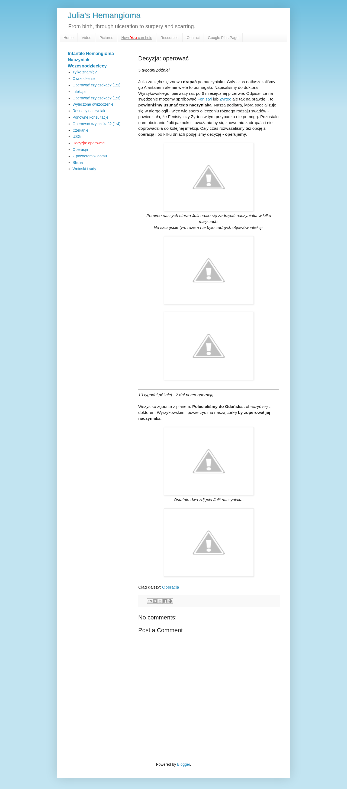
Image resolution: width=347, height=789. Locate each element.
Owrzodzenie (84, 78)
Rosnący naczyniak (89, 111)
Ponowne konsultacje (90, 117)
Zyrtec (225, 99)
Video (86, 37)
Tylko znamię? (85, 72)
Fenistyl (204, 99)
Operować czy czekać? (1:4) (97, 124)
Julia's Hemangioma (104, 15)
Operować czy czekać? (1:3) (97, 98)
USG (77, 136)
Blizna (78, 162)
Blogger (183, 764)
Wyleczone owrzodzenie (93, 104)
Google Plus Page (223, 37)
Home (68, 37)
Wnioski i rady (84, 169)
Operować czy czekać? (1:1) (97, 85)
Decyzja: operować (89, 143)
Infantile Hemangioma (91, 53)
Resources (169, 37)
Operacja (170, 587)
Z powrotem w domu (90, 156)
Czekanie (80, 130)
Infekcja (79, 91)
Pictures (106, 37)
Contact (193, 37)
